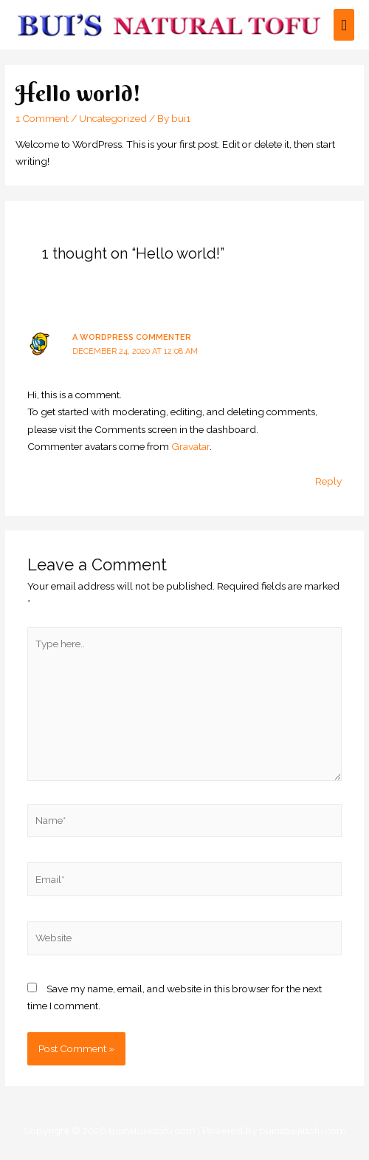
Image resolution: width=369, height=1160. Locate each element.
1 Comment (42, 118)
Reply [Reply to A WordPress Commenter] (328, 481)
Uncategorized (113, 118)
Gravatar (190, 446)
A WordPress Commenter (131, 337)
